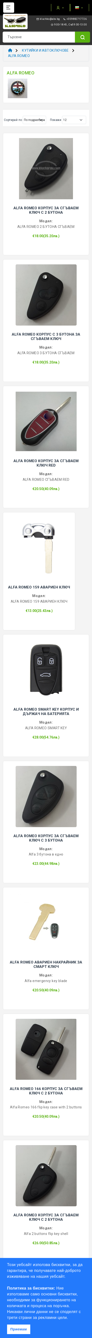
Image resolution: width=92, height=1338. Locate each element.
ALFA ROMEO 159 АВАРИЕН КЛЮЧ (39, 587)
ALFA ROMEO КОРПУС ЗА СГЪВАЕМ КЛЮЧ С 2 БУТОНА (46, 210)
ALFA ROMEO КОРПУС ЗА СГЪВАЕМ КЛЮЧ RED (46, 463)
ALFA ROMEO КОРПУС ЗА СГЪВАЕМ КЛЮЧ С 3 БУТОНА (46, 838)
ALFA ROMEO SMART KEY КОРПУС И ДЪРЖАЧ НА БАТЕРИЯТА (46, 711)
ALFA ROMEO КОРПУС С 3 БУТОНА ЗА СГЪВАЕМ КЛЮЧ (46, 336)
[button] (70, 1318)
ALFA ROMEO (19, 56)
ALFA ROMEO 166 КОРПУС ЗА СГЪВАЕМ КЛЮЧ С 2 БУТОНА (46, 1091)
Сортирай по (13, 120)
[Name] (82, 37)
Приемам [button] (18, 1329)
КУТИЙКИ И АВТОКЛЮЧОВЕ (45, 50)
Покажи (55, 120)
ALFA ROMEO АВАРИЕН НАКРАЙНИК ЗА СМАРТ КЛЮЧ (46, 964)
